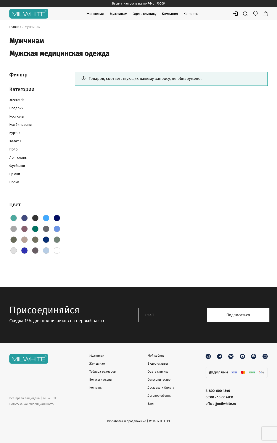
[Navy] (46, 239)
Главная (15, 27)
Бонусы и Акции (100, 380)
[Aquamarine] (24, 218)
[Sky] (46, 250)
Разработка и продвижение (126, 421)
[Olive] (57, 239)
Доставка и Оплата (161, 388)
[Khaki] (13, 239)
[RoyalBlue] (24, 250)
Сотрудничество (159, 380)
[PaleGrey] (13, 250)
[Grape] (24, 229)
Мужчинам (118, 14)
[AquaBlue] (13, 218)
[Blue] (46, 218)
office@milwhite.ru (221, 404)
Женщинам (96, 14)
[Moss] (35, 239)
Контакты (191, 14)
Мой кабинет (157, 355)
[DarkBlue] (57, 218)
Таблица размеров (102, 371)
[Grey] (46, 229)
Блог (151, 404)
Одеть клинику (144, 14)
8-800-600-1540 (218, 391)
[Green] (35, 229)
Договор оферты (159, 396)
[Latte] (24, 239)
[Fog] (13, 229)
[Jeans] (57, 229)
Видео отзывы (158, 363)
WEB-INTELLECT (159, 421)
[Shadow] (35, 250)
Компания (170, 14)
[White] (57, 250)
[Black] (35, 218)
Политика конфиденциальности (31, 404)
